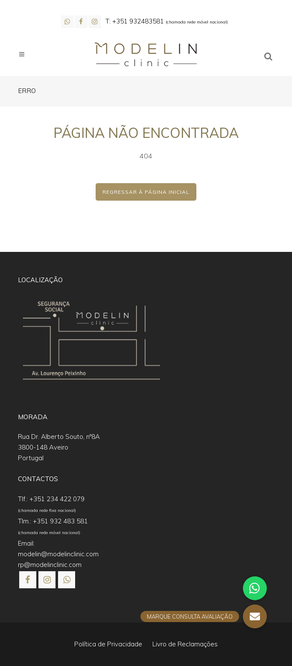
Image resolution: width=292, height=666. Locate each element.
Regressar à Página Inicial (146, 192)
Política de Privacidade (108, 644)
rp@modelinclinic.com (50, 565)
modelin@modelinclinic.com (58, 554)
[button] (17, 649)
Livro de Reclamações (185, 644)
